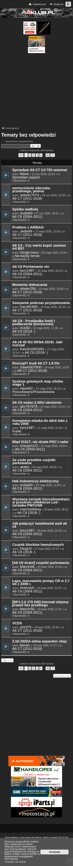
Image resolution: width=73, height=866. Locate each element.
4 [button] (37, 155)
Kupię (16, 431)
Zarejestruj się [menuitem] (37, 4)
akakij (24, 466)
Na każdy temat (27, 255)
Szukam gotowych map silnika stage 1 (37, 383)
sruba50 (26, 213)
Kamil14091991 (32, 349)
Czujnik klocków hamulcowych (38, 544)
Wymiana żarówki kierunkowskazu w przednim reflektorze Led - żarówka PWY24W (41, 502)
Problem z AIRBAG (28, 227)
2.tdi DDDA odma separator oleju (39, 641)
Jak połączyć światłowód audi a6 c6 (39, 525)
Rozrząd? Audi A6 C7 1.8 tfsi (36, 363)
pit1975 (26, 627)
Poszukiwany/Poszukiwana (33, 391)
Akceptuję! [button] (54, 852)
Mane (24, 173)
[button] (21, 155)
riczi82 (25, 327)
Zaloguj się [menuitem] (56, 4)
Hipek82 (26, 388)
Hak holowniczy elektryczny (35, 481)
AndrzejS (27, 587)
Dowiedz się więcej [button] (15, 861)
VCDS (17, 623)
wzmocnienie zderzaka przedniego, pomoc (31, 189)
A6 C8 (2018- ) (23, 331)
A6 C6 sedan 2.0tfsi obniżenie (37, 402)
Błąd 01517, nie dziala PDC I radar (40, 442)
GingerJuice (29, 252)
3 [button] (33, 155)
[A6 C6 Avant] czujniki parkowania (40, 563)
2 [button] (29, 155)
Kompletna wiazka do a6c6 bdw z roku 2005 (40, 422)
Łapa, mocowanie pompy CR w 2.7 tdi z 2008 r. (41, 582)
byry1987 (27, 270)
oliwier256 (28, 288)
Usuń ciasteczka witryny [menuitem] (30, 837)
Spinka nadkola (25, 209)
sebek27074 (29, 195)
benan (25, 645)
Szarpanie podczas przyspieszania (41, 303)
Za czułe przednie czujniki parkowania (33, 461)
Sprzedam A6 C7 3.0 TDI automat (39, 170)
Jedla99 (26, 231)
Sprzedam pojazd (26, 177)
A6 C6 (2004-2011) (27, 216)
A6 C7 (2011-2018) (27, 198)
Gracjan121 (29, 445)
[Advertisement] (36, 89)
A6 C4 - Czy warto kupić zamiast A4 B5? (39, 247)
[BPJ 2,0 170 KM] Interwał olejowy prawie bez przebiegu (40, 603)
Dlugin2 (26, 548)
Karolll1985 (29, 306)
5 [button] (40, 155)
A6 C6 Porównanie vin (30, 266)
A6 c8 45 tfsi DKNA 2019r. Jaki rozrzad (37, 344)
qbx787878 (28, 406)
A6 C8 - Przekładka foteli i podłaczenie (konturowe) (33, 322)
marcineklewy (30, 509)
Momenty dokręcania (29, 285)
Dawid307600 (30, 367)
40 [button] (48, 155)
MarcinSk (27, 566)
